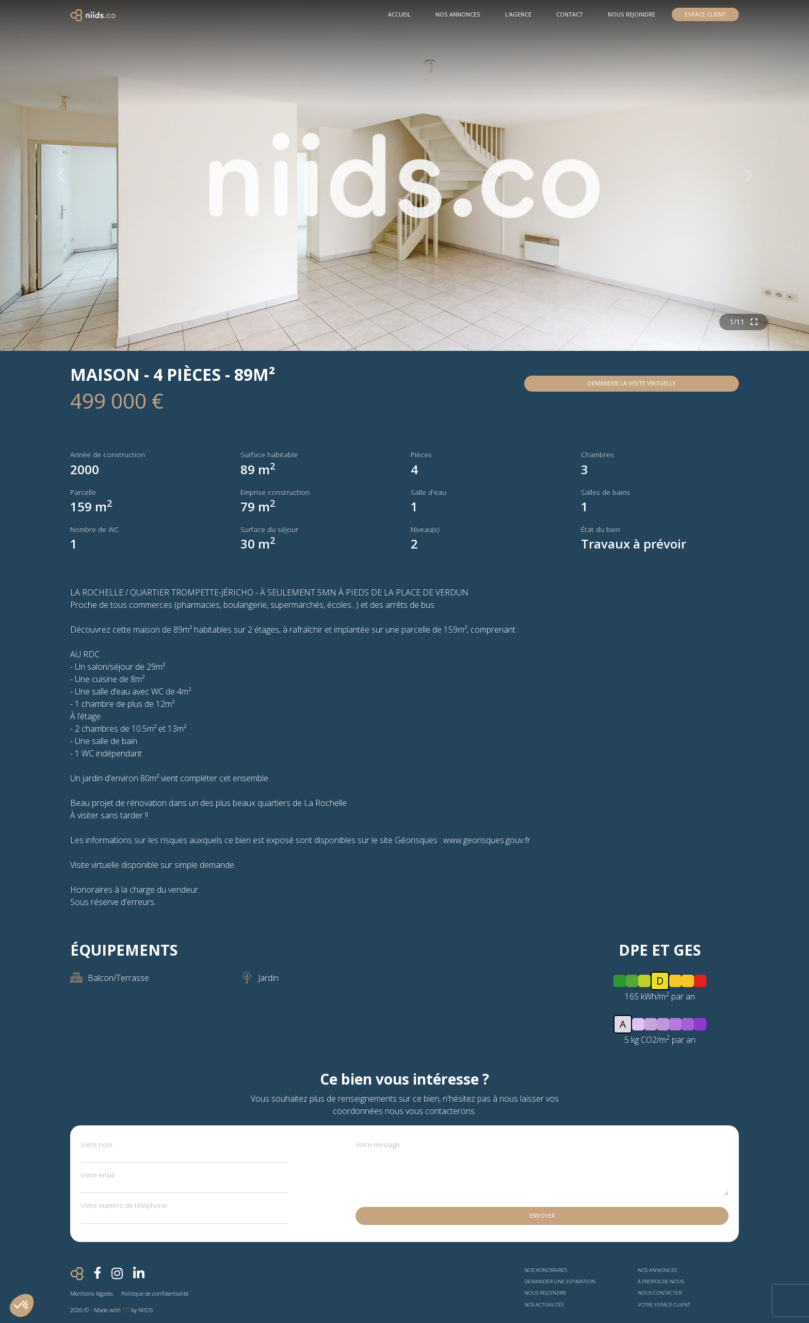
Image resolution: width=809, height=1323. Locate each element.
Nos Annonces (457, 14)
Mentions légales (91, 1293)
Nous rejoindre (631, 14)
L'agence (518, 14)
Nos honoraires (545, 1270)
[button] (21, 1305)
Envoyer (542, 1215)
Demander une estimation (559, 1281)
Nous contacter (660, 1292)
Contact (569, 14)
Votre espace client (664, 1304)
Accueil (399, 14)
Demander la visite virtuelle (632, 383)
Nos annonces (657, 1270)
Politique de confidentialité (154, 1293)
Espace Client (705, 14)
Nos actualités (544, 1304)
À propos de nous (661, 1281)
